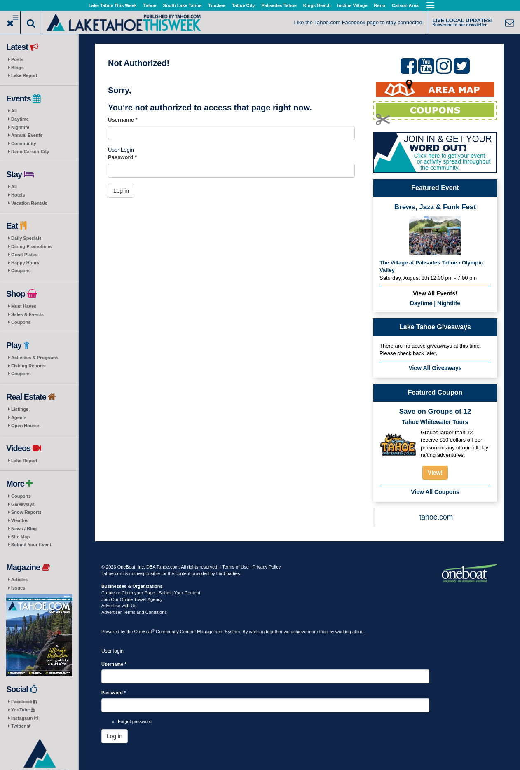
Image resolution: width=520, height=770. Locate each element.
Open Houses (25, 425)
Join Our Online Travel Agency (132, 599)
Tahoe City (243, 5)
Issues (18, 587)
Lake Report (24, 75)
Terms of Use (235, 566)
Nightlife (20, 127)
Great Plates (24, 254)
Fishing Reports (28, 365)
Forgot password (135, 721)
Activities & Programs (34, 357)
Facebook (24, 701)
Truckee (216, 5)
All (14, 110)
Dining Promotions (31, 246)
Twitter (21, 725)
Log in (121, 190)
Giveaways (23, 504)
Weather (20, 520)
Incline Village (352, 5)
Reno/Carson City (30, 151)
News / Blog (24, 528)
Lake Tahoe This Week (113, 5)
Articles (19, 579)
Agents (18, 417)
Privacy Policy (267, 566)
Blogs (17, 67)
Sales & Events (27, 314)
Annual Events (26, 135)
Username (123, 120)
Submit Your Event (31, 544)
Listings (19, 409)
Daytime (20, 119)
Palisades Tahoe (278, 5)
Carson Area (405, 5)
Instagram (24, 718)
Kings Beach (317, 5)
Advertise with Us (118, 605)
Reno (380, 5)
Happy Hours (25, 262)
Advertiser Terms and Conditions (134, 612)
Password (122, 157)
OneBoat (144, 631)
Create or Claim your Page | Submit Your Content (150, 592)
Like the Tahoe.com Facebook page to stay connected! (359, 22)
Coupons (21, 270)
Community (23, 143)
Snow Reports (26, 512)
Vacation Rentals (29, 203)
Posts (17, 59)
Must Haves (23, 306)
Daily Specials (26, 238)
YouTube (23, 709)
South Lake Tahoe (182, 5)
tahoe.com (436, 517)
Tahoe (150, 5)
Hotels (18, 194)
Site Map (20, 536)
